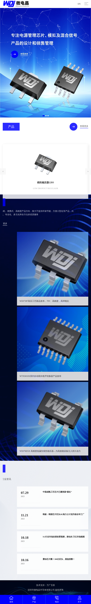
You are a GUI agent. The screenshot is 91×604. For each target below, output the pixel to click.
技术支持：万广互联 (45, 585)
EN (79, 4)
